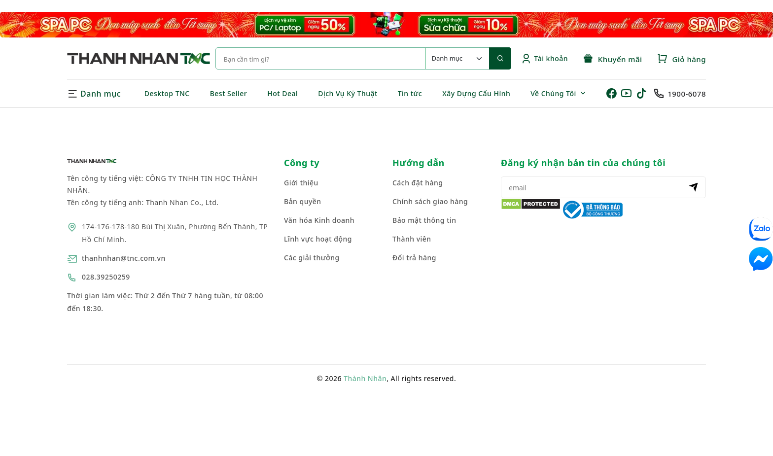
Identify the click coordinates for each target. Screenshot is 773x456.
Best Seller (228, 93)
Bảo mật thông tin (424, 220)
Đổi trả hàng (414, 257)
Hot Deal (282, 93)
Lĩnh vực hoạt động (318, 239)
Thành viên (411, 239)
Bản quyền (302, 201)
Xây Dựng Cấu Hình (476, 93)
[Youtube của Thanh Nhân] (627, 93)
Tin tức (410, 93)
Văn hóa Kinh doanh (319, 220)
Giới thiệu (301, 182)
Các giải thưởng (312, 257)
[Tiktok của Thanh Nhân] (644, 93)
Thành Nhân (365, 378)
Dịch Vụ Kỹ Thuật (348, 93)
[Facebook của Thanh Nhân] (612, 93)
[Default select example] (457, 58)
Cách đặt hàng (417, 182)
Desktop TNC (167, 93)
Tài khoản (544, 58)
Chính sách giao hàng (430, 201)
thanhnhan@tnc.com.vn (124, 258)
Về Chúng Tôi (553, 93)
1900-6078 (687, 94)
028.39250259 (106, 276)
